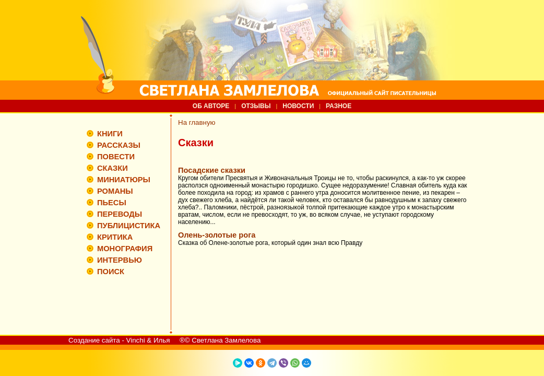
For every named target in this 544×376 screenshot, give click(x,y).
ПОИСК (110, 271)
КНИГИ (110, 134)
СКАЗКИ (112, 168)
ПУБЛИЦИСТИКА (128, 225)
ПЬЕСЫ (111, 202)
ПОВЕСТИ (116, 156)
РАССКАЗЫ (118, 145)
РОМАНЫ (115, 191)
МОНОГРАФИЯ (124, 248)
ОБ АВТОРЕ (211, 106)
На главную (197, 122)
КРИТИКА (115, 237)
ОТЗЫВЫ (255, 106)
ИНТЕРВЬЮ (119, 260)
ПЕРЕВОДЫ (119, 214)
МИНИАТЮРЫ (123, 179)
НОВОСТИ (298, 106)
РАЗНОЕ (338, 106)
